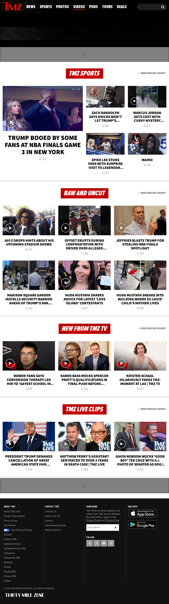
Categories (9, 553)
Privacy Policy (93, 520)
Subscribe (115, 527)
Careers (49, 520)
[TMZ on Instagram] (21, 6)
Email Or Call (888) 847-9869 (40, 20)
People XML (10, 571)
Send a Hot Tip (52, 516)
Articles (8, 534)
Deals (154, 34)
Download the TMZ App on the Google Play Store (142, 524)
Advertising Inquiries (55, 525)
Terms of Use (10, 520)
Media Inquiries (53, 530)
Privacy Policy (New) (14, 516)
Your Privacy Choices (18, 530)
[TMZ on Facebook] (4, 6)
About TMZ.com (12, 511)
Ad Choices (10, 525)
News (10, 34)
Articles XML (10, 539)
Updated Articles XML (15, 548)
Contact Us (50, 511)
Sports (34, 34)
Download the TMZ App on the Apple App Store (142, 513)
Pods (109, 34)
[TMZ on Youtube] (15, 6)
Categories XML (12, 557)
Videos (86, 34)
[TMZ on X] (9, 6)
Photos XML (10, 576)
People (7, 567)
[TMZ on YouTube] (104, 543)
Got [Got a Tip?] (12, 20)
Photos (60, 34)
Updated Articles (12, 544)
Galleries (8, 562)
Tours (131, 34)
